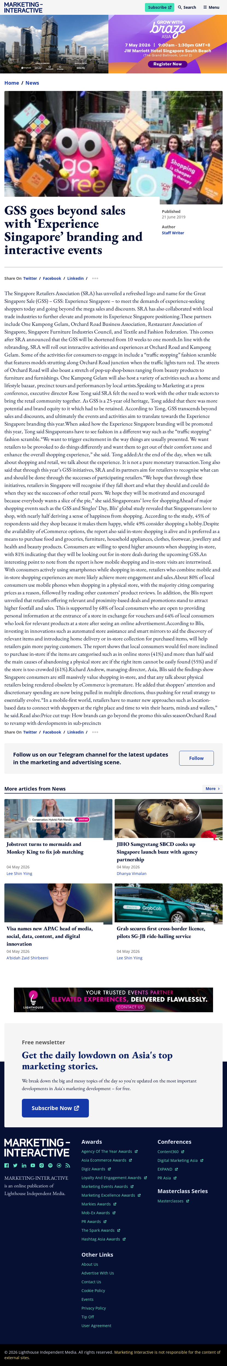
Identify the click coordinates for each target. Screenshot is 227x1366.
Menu (211, 7)
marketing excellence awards (111, 1195)
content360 (171, 1151)
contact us (91, 1281)
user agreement (96, 1325)
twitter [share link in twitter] (30, 278)
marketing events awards (107, 1186)
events (88, 1299)
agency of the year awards (110, 1151)
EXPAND (168, 1169)
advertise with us (98, 1273)
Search (187, 7)
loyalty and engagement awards (114, 1177)
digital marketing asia (180, 1160)
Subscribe (161, 8)
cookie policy (93, 1290)
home (11, 82)
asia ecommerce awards (107, 1160)
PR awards (94, 1221)
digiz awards (96, 1168)
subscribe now (60, 1110)
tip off (88, 1316)
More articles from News (113, 788)
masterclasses (173, 1201)
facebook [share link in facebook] (52, 278)
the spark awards (101, 1230)
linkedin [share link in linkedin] (75, 278)
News (32, 82)
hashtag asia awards (104, 1239)
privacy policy (94, 1308)
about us (90, 1264)
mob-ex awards (98, 1212)
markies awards (99, 1204)
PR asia (167, 1177)
